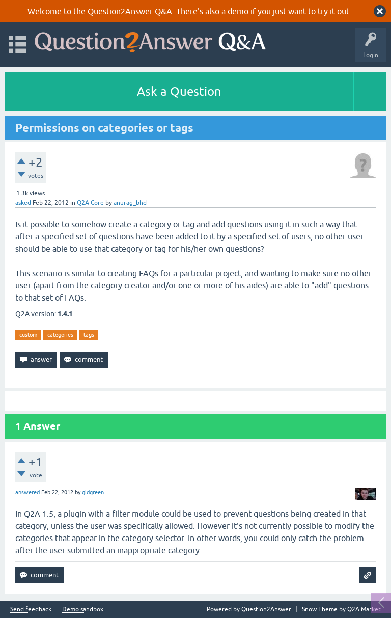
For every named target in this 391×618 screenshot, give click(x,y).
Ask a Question (179, 91)
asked (23, 202)
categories (60, 335)
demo (238, 11)
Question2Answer (266, 609)
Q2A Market (364, 609)
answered (27, 492)
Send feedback (30, 609)
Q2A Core (90, 202)
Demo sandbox (82, 609)
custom (28, 335)
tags (88, 335)
